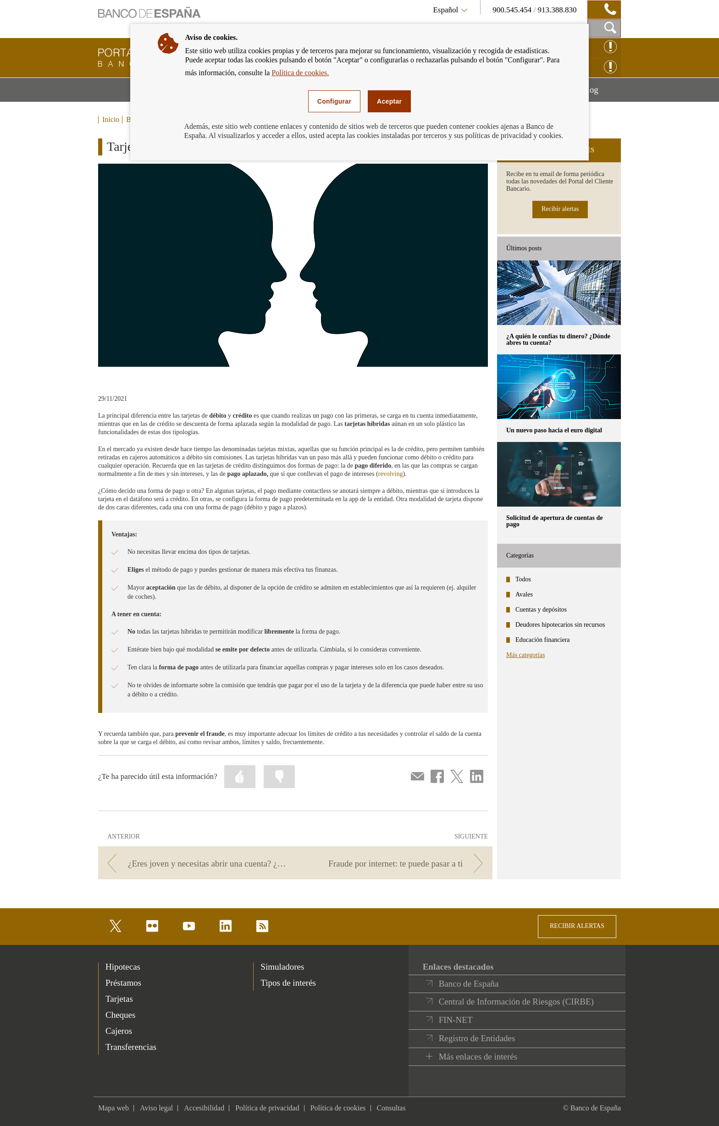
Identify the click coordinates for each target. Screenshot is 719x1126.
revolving (390, 473)
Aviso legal (156, 1108)
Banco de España (469, 983)
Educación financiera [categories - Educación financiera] (542, 639)
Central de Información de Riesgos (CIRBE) (516, 1001)
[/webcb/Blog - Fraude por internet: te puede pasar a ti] (395, 863)
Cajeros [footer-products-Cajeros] (118, 1031)
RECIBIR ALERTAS (577, 925)
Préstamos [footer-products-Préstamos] (123, 983)
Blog (601, 93)
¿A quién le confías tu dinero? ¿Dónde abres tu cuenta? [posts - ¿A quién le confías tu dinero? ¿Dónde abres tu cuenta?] (558, 339)
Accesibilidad (204, 1108)
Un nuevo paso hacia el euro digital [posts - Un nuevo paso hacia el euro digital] (554, 430)
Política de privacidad (267, 1108)
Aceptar (389, 101)
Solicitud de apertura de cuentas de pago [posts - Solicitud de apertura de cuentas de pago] (554, 521)
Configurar (334, 101)
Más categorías (525, 654)
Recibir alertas (560, 208)
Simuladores (282, 966)
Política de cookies (338, 1108)
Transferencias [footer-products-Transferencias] (130, 1047)
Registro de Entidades (477, 1038)
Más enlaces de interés (478, 1056)
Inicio (110, 119)
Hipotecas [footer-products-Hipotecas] (122, 966)
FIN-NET (456, 1020)
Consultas (391, 1108)
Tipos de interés (288, 983)
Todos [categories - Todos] (523, 579)
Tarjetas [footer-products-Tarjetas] (119, 999)
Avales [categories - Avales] (524, 594)
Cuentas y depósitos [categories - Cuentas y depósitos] (541, 609)
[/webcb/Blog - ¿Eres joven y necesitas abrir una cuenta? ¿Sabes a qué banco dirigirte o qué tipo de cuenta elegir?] (195, 863)
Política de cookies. (300, 73)
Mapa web (113, 1108)
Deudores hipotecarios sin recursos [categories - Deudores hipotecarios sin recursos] (560, 624)
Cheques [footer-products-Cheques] (120, 1015)
